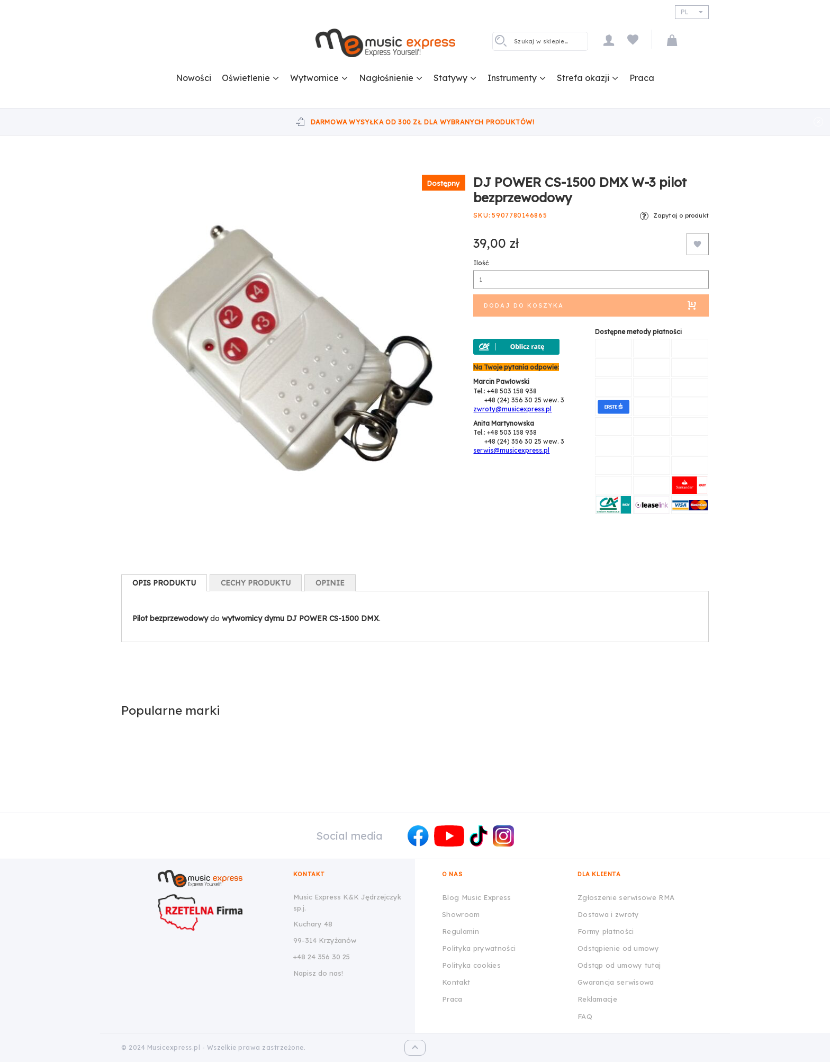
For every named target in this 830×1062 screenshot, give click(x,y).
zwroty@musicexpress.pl (512, 409)
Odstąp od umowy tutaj (619, 965)
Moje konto (608, 40)
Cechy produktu (256, 583)
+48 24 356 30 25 (321, 956)
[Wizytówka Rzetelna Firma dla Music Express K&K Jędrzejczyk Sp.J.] (217, 912)
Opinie (330, 583)
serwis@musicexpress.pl (511, 450)
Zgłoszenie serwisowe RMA (626, 897)
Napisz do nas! (318, 973)
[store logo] (385, 43)
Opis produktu (164, 583)
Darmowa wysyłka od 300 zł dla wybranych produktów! (423, 122)
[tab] (164, 582)
